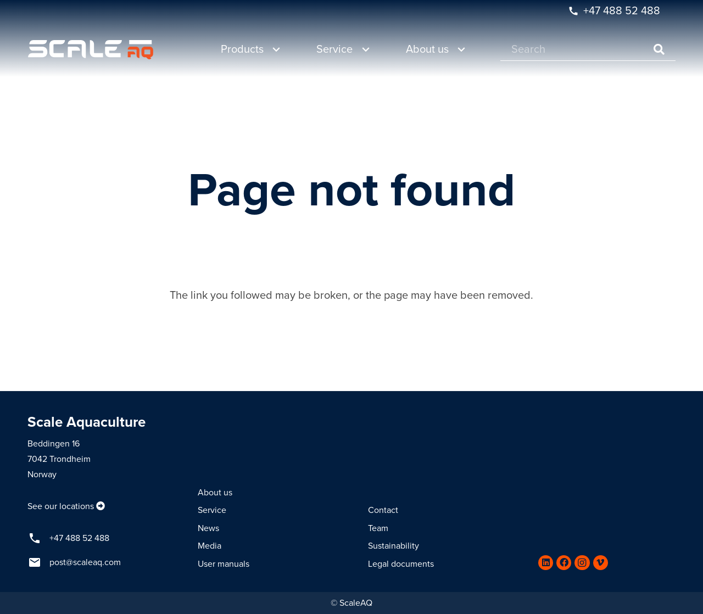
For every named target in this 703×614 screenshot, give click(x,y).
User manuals (223, 564)
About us (215, 492)
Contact (383, 510)
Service (212, 510)
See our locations (60, 506)
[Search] (588, 49)
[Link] (90, 49)
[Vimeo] (600, 562)
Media (209, 545)
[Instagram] (581, 562)
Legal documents (401, 564)
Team (378, 528)
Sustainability (393, 545)
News (208, 528)
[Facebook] (563, 562)
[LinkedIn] (545, 562)
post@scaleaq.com (85, 562)
